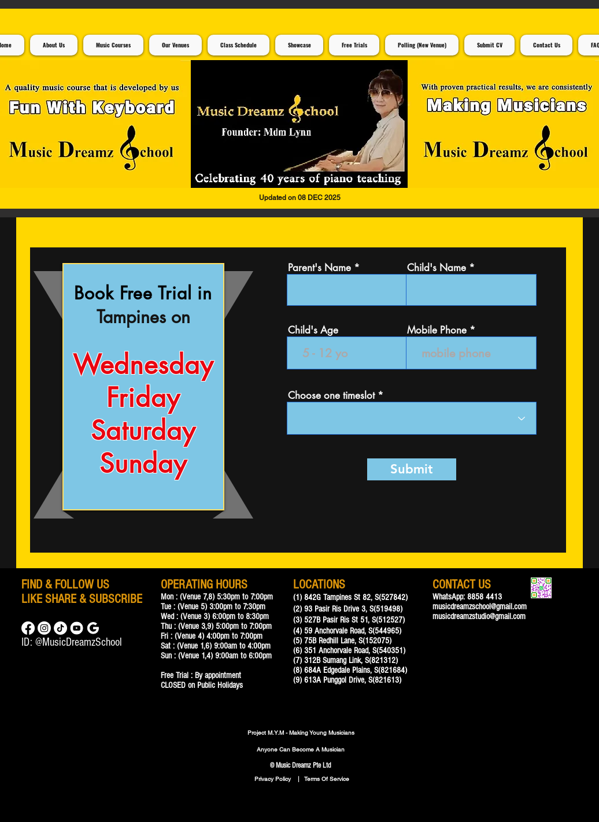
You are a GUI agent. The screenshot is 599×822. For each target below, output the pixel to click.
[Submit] (411, 469)
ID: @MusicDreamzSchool (71, 642)
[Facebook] (28, 628)
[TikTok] (60, 628)
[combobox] (412, 418)
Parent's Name (319, 268)
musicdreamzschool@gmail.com (479, 607)
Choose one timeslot (331, 396)
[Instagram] (44, 628)
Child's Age (313, 330)
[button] (299, 124)
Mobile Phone (437, 330)
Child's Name (436, 268)
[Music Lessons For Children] (76, 628)
